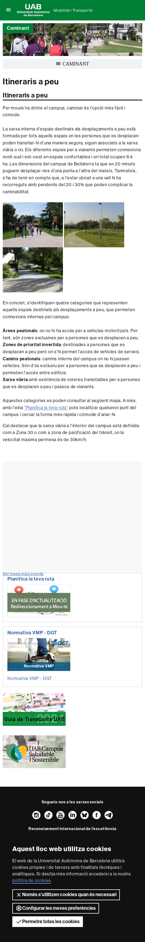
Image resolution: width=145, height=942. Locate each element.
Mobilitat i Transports (73, 10)
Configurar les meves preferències (56, 908)
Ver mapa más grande (23, 574)
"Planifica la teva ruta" (46, 407)
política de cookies (31, 880)
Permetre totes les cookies (48, 921)
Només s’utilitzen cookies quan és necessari (66, 895)
